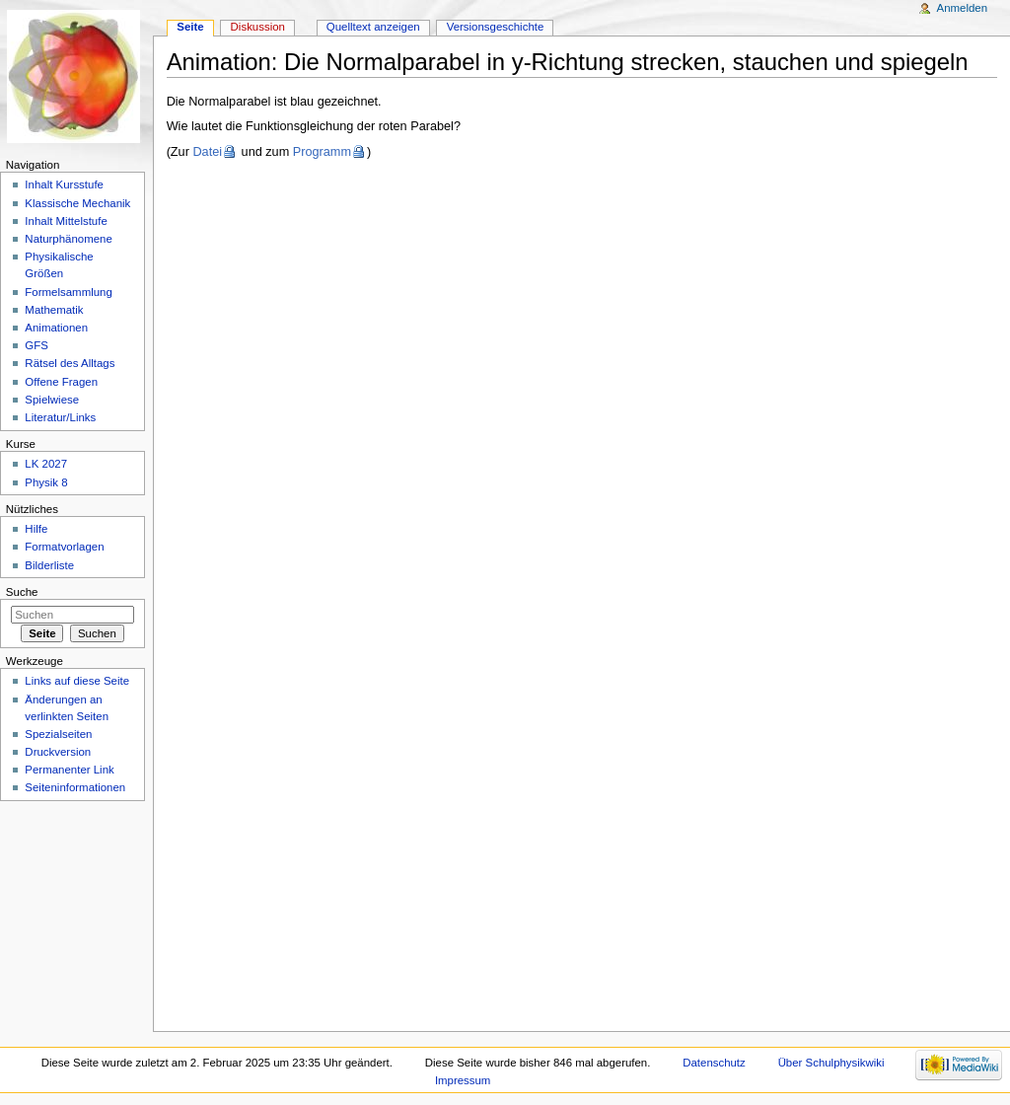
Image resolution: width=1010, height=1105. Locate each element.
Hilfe (36, 529)
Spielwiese (52, 399)
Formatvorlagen (64, 546)
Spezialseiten (58, 734)
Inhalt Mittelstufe (66, 221)
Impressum (463, 1080)
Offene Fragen (61, 382)
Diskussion (258, 27)
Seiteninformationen (75, 787)
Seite (190, 27)
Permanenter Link (69, 769)
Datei (207, 152)
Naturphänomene (68, 239)
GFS (36, 345)
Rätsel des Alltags (69, 363)
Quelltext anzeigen (373, 27)
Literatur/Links (60, 417)
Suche (22, 592)
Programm (322, 152)
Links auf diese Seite (77, 681)
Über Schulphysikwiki (831, 1062)
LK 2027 (46, 464)
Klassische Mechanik (77, 203)
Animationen (56, 327)
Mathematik (54, 310)
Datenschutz (714, 1062)
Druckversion (58, 752)
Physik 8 (46, 482)
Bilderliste (49, 565)
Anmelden (962, 8)
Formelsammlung (68, 292)
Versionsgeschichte (495, 27)
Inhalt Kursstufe (64, 184)
